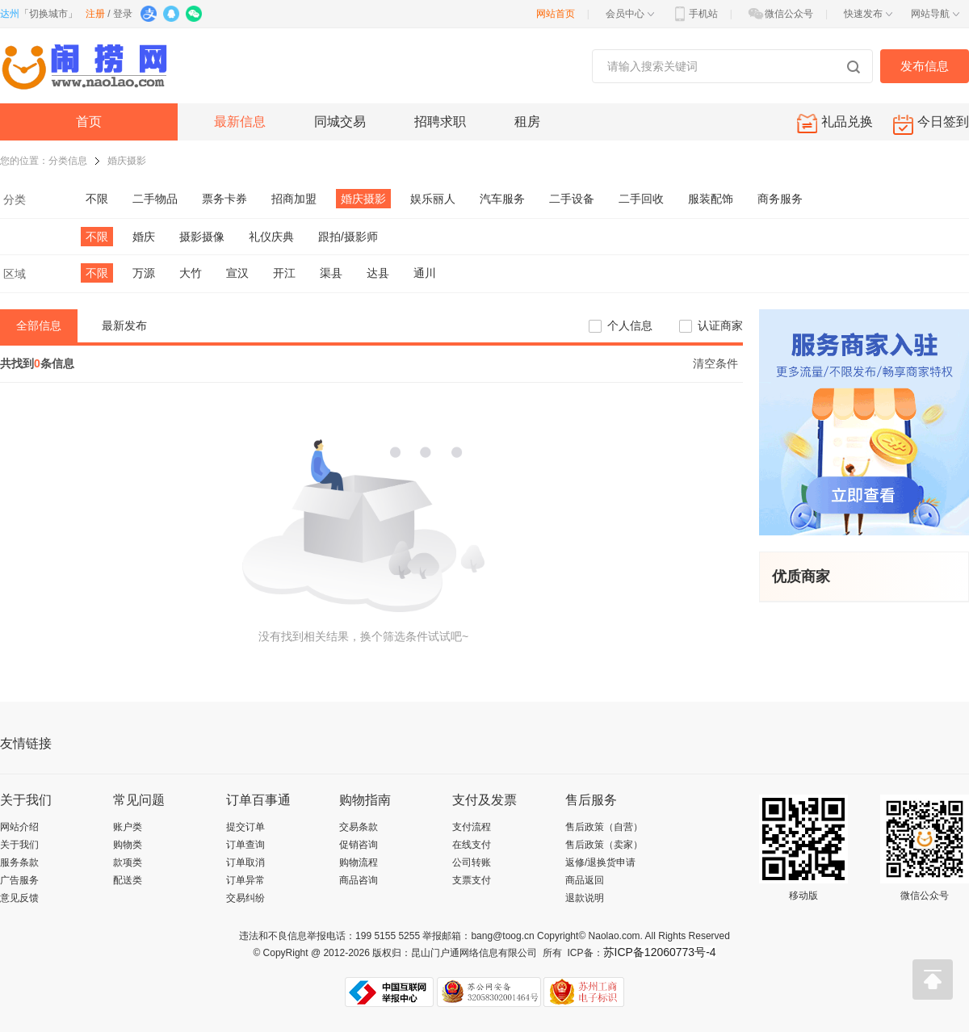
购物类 (127, 844)
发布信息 (924, 66)
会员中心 (630, 13)
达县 (378, 272)
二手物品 (155, 198)
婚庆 (143, 236)
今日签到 (931, 125)
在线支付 (471, 844)
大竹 (190, 272)
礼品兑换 (835, 123)
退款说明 (584, 898)
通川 (424, 272)
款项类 (127, 862)
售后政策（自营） (604, 827)
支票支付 (471, 880)
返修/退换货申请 (600, 862)
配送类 (127, 880)
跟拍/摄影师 (348, 236)
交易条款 (358, 827)
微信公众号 (780, 13)
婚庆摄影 (126, 160)
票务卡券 (224, 198)
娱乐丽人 (432, 198)
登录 (122, 13)
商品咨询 (358, 880)
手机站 (694, 13)
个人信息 (629, 325)
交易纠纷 (245, 898)
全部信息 (38, 325)
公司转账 (471, 862)
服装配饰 (710, 198)
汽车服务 (502, 198)
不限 (97, 198)
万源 (143, 272)
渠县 (331, 272)
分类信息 (67, 160)
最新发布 (124, 325)
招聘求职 (440, 121)
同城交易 (340, 121)
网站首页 (555, 13)
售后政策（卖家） (604, 844)
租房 (527, 121)
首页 (89, 121)
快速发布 (868, 13)
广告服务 (19, 880)
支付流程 (471, 827)
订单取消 (245, 862)
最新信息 (240, 121)
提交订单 (245, 827)
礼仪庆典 (271, 236)
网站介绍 (19, 827)
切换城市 (48, 13)
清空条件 (715, 363)
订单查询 (245, 844)
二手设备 (571, 198)
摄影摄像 (201, 236)
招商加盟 (294, 198)
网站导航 (935, 13)
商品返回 (584, 880)
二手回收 (641, 198)
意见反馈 (19, 898)
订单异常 (245, 880)
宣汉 (237, 272)
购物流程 (358, 862)
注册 (95, 13)
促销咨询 (358, 844)
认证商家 (720, 325)
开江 (284, 272)
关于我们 (19, 844)
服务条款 (19, 862)
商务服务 (780, 198)
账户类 (127, 827)
